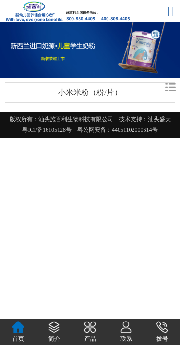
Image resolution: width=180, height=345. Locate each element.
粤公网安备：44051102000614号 (117, 129)
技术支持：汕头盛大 (148, 119)
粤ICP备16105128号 (49, 129)
